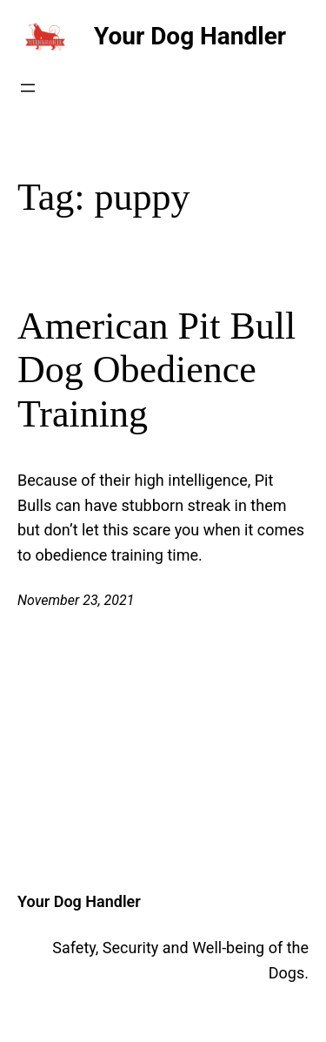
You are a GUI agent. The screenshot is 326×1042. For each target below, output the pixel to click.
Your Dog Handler (190, 36)
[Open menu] (27, 87)
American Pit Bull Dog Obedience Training (156, 370)
